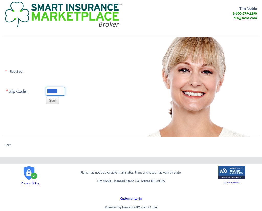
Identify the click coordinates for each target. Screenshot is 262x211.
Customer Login (131, 198)
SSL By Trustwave (232, 182)
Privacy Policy (30, 181)
